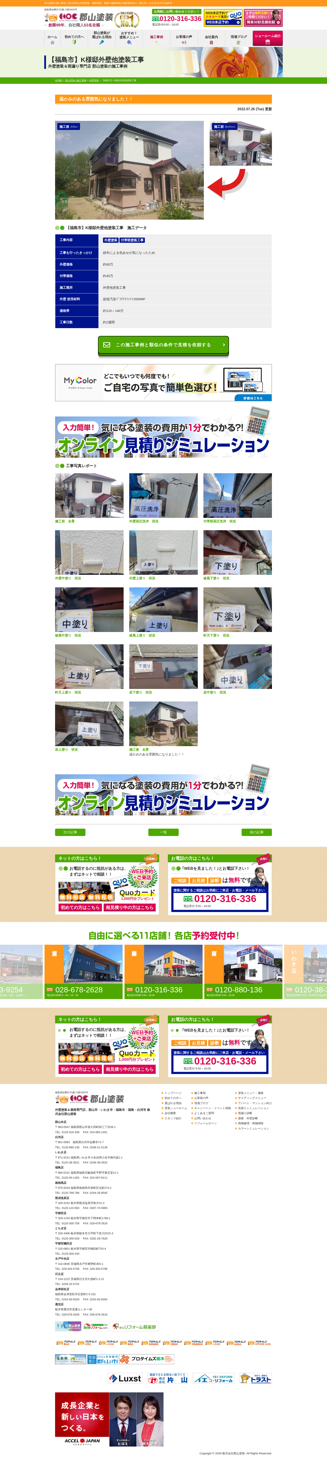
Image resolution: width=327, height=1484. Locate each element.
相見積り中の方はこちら (130, 907)
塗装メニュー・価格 (250, 1093)
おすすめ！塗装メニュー (129, 37)
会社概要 (170, 1113)
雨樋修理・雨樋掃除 (250, 1123)
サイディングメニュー (252, 1098)
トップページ (173, 1093)
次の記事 (70, 832)
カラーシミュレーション (253, 1128)
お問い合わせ (202, 1118)
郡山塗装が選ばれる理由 (101, 37)
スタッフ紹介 (173, 1118)
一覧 (163, 832)
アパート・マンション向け (255, 1103)
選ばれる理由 (173, 1103)
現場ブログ (239, 39)
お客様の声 (184, 39)
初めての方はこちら (80, 907)
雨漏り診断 (245, 1113)
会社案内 (211, 39)
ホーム (52, 39)
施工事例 (156, 39)
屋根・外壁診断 (248, 1118)
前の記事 (257, 832)
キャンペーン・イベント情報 (212, 1108)
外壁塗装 (110, 240)
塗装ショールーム (176, 1108)
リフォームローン (205, 1123)
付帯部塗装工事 (132, 240)
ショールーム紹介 (268, 39)
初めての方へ (74, 39)
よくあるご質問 (204, 1113)
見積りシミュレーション (253, 1108)
